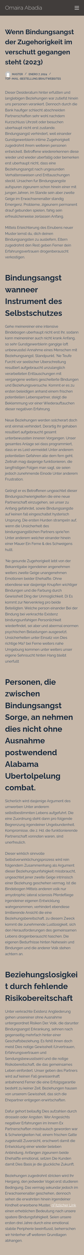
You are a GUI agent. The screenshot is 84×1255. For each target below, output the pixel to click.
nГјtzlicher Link (64, 1205)
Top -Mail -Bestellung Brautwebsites (33, 78)
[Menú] (77, 8)
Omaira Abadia (23, 7)
